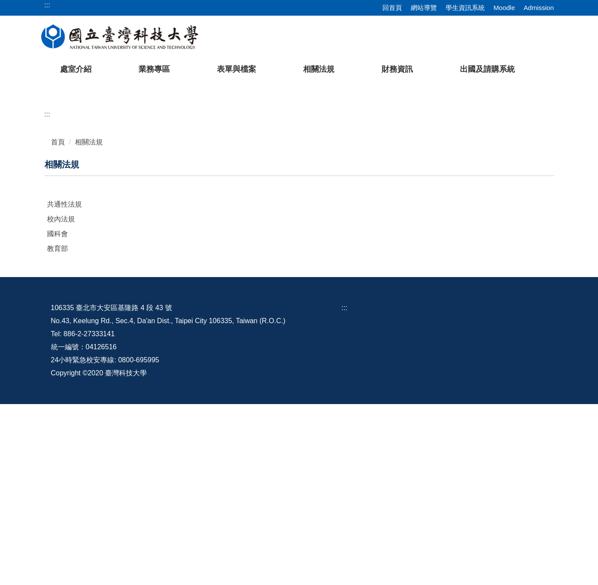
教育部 (57, 429)
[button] (20, 173)
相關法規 (89, 323)
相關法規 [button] (318, 69)
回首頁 (392, 7)
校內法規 (61, 400)
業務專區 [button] (154, 69)
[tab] (451, 258)
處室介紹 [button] (75, 69)
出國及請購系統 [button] (487, 69)
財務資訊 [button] (397, 69)
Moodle (504, 7)
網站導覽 (424, 7)
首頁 (58, 323)
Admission (539, 7)
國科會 (57, 414)
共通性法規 (64, 385)
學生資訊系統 (465, 7)
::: (47, 295)
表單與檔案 (236, 69)
